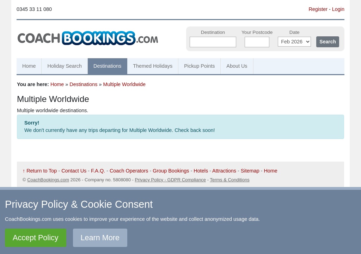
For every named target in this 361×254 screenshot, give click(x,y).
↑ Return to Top (40, 171)
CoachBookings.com (48, 179)
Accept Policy (36, 237)
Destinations (107, 66)
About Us (236, 66)
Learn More (100, 237)
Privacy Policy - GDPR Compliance (170, 179)
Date (294, 32)
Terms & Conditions (229, 179)
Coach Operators (129, 171)
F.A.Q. (98, 171)
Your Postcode (257, 32)
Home (29, 66)
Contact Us (73, 171)
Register (318, 9)
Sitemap (250, 171)
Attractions (224, 171)
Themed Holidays (152, 66)
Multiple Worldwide (124, 84)
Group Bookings (171, 171)
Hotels (201, 171)
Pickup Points (199, 66)
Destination (213, 32)
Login (338, 9)
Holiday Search (64, 66)
